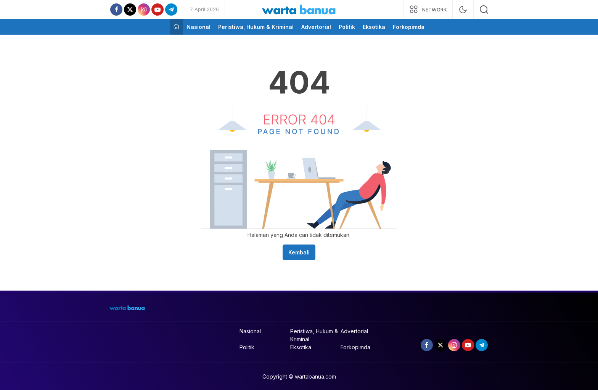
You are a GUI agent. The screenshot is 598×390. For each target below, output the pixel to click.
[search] (484, 9)
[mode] (463, 9)
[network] (428, 9)
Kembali (299, 252)
